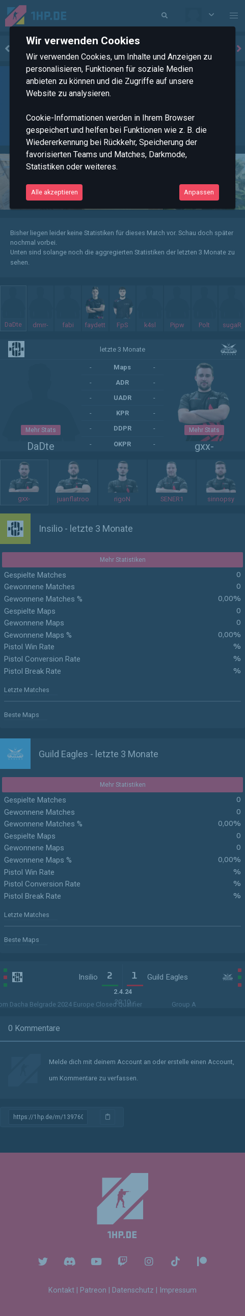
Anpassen (199, 192)
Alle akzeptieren (54, 192)
